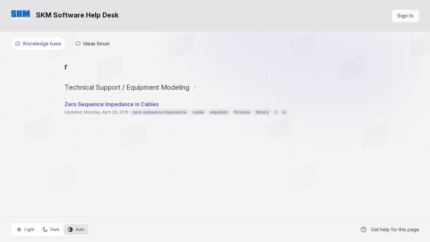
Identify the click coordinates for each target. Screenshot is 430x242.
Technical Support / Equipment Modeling (126, 87)
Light (25, 229)
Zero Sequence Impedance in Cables (111, 104)
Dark (50, 229)
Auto (76, 229)
